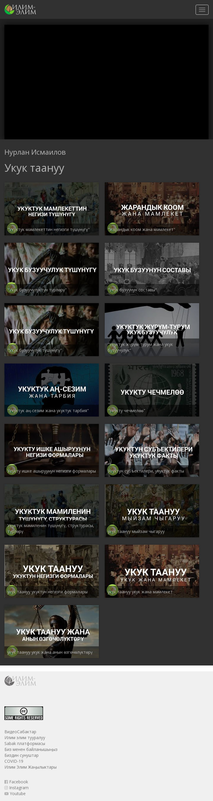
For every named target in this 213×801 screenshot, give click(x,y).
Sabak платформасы (24, 743)
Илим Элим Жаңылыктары (30, 767)
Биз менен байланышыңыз (31, 749)
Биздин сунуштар (21, 755)
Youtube (15, 793)
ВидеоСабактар (20, 731)
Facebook (16, 782)
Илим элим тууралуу (24, 737)
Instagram (16, 787)
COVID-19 (13, 761)
